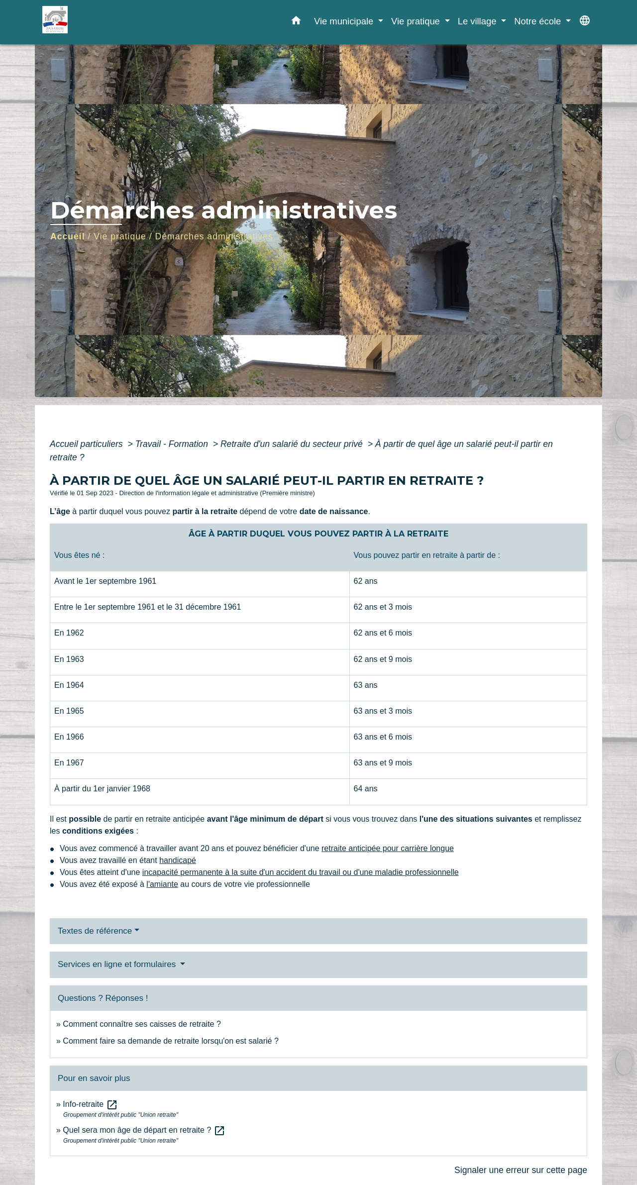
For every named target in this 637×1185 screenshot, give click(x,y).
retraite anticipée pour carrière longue (387, 848)
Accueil (67, 236)
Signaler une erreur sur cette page (520, 1170)
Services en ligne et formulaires (118, 964)
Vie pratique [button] (416, 21)
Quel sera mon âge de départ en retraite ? (144, 1130)
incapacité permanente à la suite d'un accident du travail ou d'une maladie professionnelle (300, 872)
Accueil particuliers (87, 444)
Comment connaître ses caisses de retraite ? (141, 1024)
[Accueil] (104, 22)
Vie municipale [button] (345, 21)
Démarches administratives (214, 236)
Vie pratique (120, 236)
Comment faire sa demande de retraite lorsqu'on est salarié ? (171, 1041)
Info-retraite (90, 1104)
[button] (296, 22)
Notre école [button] (538, 21)
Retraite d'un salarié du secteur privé (292, 444)
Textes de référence (95, 931)
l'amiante (162, 884)
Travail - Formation (173, 444)
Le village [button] (478, 21)
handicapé (177, 860)
